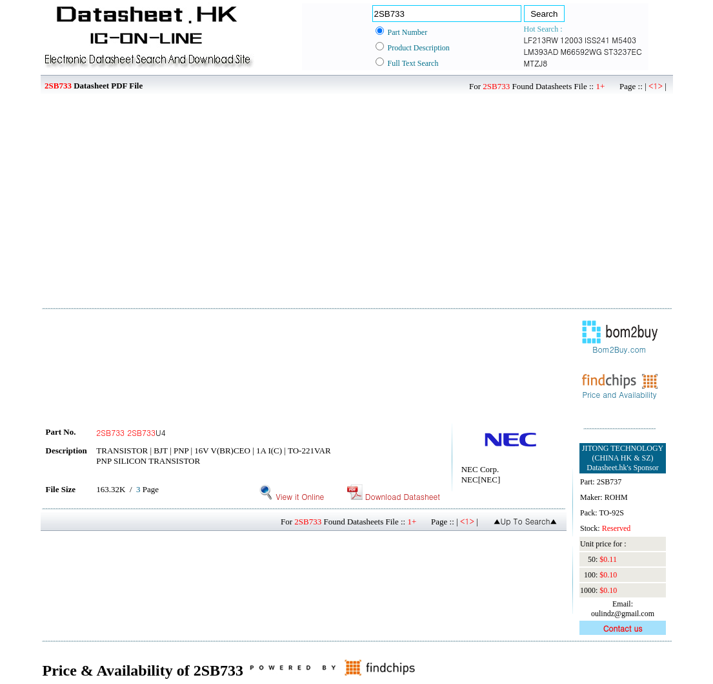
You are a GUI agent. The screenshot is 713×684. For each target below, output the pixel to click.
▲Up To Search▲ (525, 520)
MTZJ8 (536, 62)
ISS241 (597, 39)
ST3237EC (623, 51)
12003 (571, 39)
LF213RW (541, 39)
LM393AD (541, 51)
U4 (130, 432)
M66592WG (580, 51)
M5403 (624, 39)
